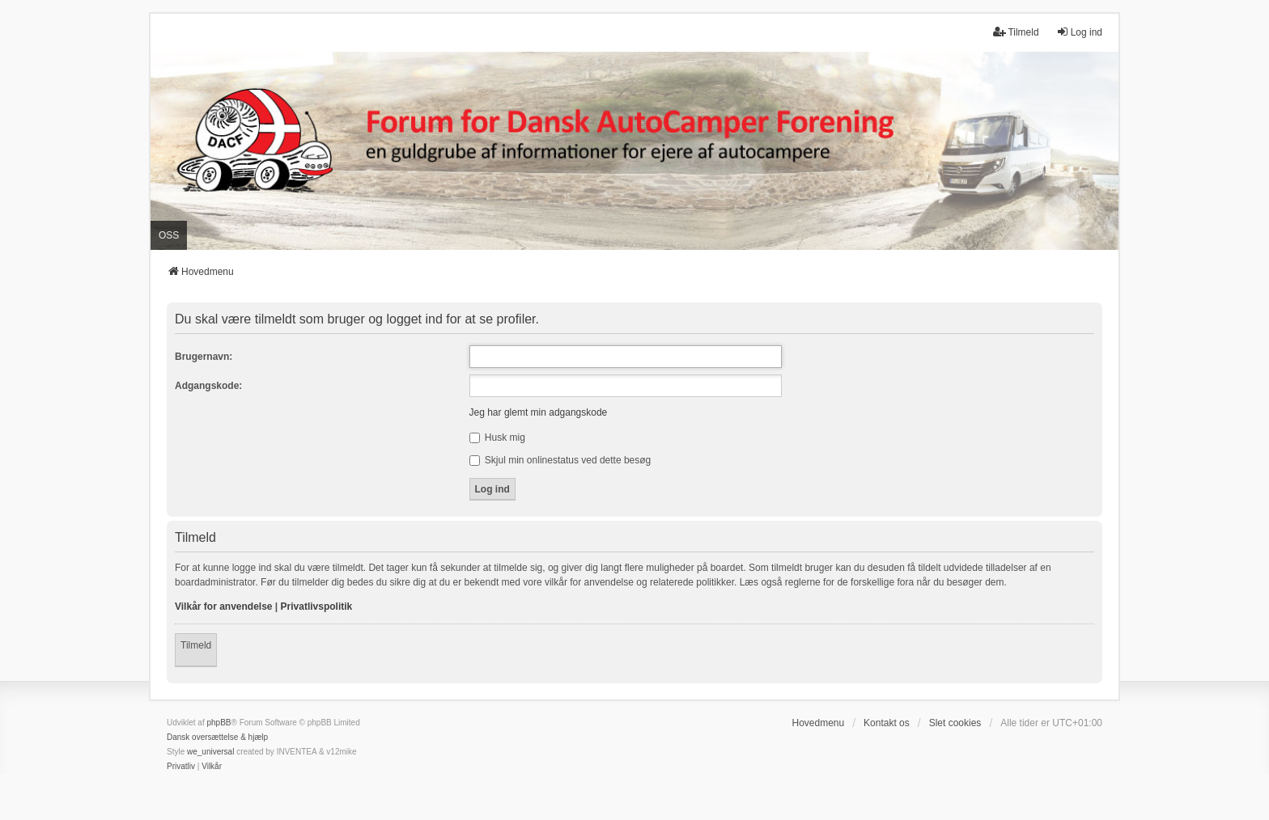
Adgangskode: (208, 385)
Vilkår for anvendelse (224, 606)
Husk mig (497, 437)
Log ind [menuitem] (1079, 32)
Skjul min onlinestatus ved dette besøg (560, 460)
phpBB (218, 722)
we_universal (210, 751)
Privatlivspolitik (317, 606)
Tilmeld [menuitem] (1015, 32)
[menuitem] (181, 766)
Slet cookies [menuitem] (955, 723)
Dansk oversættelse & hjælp (217, 737)
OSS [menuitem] (169, 235)
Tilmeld (195, 645)
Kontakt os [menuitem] (887, 723)
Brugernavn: (203, 356)
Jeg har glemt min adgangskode (538, 412)
